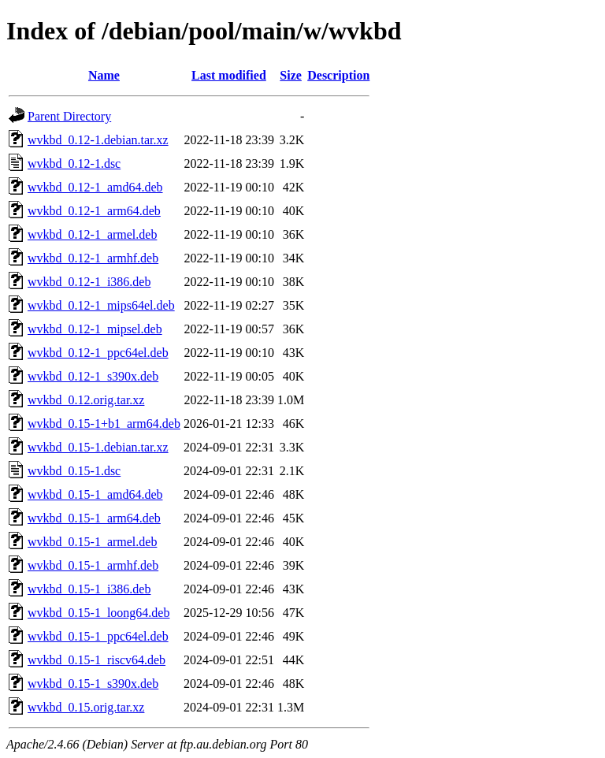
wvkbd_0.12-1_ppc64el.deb (98, 352)
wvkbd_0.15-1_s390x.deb (93, 683)
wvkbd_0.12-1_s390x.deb (93, 376)
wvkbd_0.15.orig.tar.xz (86, 707)
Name (104, 75)
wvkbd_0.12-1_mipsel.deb (95, 329)
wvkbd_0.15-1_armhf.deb (93, 565)
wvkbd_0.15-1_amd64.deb (95, 494)
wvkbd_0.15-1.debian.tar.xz (98, 447)
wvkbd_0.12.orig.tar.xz (86, 400)
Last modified (228, 75)
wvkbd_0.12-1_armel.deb (92, 234)
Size (291, 75)
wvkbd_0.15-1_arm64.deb (94, 518)
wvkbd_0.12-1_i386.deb (89, 281)
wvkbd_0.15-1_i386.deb (89, 589)
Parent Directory (69, 116)
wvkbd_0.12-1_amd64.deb (95, 187)
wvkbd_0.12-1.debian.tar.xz (98, 140)
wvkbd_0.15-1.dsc (74, 470)
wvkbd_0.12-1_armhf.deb (93, 258)
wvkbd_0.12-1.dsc (74, 163)
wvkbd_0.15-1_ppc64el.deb (98, 636)
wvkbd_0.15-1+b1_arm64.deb (104, 423)
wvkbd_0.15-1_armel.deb (92, 541)
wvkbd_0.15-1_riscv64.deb (96, 660)
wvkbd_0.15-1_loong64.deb (98, 612)
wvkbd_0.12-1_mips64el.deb (101, 305)
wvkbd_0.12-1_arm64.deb (94, 210)
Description (338, 75)
